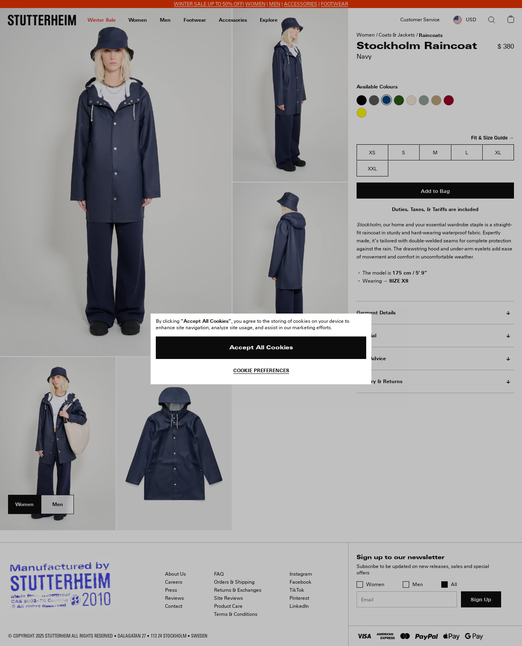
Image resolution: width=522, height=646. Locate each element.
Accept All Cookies (261, 348)
